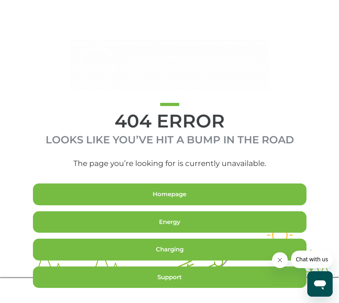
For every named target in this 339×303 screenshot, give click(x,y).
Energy (169, 237)
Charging (170, 264)
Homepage (169, 209)
